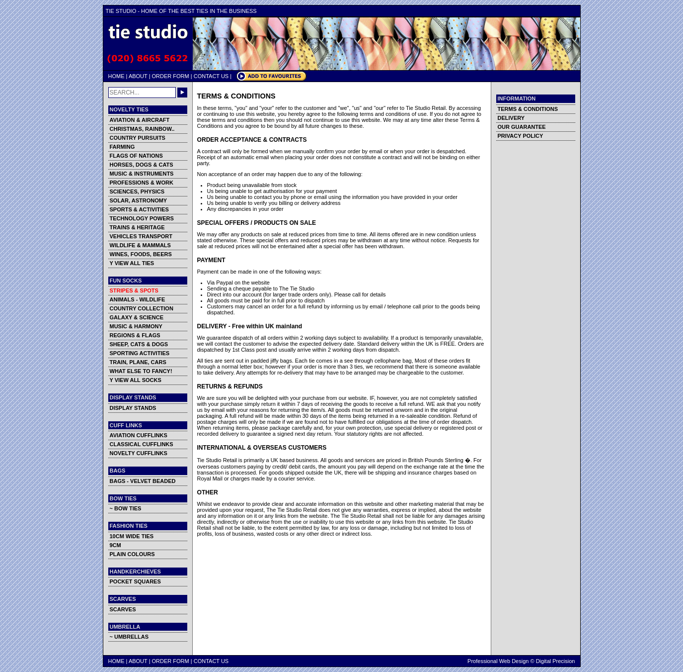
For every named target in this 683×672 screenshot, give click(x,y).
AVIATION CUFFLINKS (138, 435)
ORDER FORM (170, 76)
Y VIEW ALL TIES (132, 263)
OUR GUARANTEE (522, 127)
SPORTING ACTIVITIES (140, 353)
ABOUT (138, 76)
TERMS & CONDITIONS (528, 109)
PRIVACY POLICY (520, 136)
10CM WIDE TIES (132, 536)
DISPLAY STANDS (133, 408)
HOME (116, 76)
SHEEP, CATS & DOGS (139, 344)
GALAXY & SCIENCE (137, 317)
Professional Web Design (498, 661)
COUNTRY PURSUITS (137, 138)
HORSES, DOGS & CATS (141, 165)
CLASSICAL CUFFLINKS (141, 444)
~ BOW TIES (126, 508)
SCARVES (123, 609)
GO (182, 92)
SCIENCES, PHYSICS (137, 191)
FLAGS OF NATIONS (136, 156)
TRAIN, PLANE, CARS (138, 362)
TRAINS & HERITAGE (137, 227)
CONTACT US (211, 76)
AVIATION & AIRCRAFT (140, 120)
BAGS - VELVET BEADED (143, 481)
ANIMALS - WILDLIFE (137, 299)
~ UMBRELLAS (129, 637)
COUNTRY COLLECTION (141, 308)
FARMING (122, 147)
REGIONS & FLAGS (135, 335)
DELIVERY (511, 118)
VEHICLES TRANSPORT (141, 236)
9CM (115, 545)
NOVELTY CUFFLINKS (138, 453)
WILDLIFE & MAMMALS (140, 245)
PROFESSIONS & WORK (141, 183)
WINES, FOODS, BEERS (141, 254)
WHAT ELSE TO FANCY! (141, 371)
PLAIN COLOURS (132, 554)
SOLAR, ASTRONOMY (138, 200)
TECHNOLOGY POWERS (142, 218)
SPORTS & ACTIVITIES (139, 209)
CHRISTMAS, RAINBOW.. (142, 129)
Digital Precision (555, 661)
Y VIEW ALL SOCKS (135, 380)
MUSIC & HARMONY (136, 326)
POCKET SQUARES (135, 581)
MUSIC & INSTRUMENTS (142, 174)
